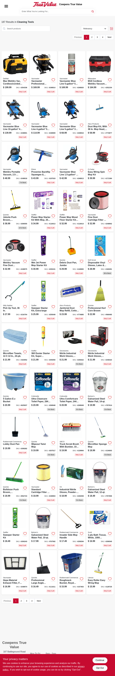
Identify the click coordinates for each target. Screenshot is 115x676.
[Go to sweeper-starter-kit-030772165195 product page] (15, 527)
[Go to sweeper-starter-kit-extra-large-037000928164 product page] (43, 300)
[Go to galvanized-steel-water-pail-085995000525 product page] (43, 527)
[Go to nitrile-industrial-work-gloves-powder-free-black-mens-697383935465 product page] (71, 345)
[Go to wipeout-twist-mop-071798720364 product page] (43, 436)
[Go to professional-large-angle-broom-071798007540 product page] (43, 572)
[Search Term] (57, 11)
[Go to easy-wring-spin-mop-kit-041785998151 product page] (100, 164)
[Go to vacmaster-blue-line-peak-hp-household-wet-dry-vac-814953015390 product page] (43, 118)
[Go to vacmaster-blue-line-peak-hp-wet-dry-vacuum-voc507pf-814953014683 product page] (71, 118)
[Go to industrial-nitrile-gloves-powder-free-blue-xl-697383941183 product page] (71, 481)
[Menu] (6, 6)
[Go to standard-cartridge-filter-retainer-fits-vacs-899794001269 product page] (43, 481)
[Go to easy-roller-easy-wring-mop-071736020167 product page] (100, 572)
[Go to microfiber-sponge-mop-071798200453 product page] (100, 436)
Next (109, 37)
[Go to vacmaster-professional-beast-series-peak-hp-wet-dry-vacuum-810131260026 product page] (43, 73)
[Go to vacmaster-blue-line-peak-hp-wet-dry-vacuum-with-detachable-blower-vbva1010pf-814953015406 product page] (15, 118)
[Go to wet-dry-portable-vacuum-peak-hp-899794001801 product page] (15, 164)
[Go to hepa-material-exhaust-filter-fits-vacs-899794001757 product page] (15, 572)
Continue (100, 660)
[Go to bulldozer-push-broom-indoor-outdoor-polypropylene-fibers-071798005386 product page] (15, 481)
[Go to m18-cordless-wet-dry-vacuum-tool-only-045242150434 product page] (100, 73)
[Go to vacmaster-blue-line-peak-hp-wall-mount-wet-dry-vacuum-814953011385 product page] (71, 164)
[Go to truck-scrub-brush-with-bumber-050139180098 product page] (71, 436)
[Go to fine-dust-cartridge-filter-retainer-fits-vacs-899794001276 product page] (100, 209)
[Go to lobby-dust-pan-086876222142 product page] (15, 436)
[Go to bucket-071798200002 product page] (15, 391)
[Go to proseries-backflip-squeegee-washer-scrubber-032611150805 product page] (43, 164)
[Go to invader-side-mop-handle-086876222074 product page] (71, 527)
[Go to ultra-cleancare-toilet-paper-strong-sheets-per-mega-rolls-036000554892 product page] (43, 391)
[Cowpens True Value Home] (45, 4)
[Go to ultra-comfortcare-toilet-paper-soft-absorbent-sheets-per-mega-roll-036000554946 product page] (71, 391)
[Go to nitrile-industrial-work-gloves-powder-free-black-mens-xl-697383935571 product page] (100, 345)
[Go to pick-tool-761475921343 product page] (15, 300)
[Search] (93, 11)
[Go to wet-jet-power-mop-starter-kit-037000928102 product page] (43, 255)
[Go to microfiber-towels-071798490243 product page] (15, 345)
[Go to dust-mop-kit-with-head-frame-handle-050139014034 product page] (100, 118)
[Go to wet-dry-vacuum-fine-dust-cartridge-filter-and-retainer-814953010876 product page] (15, 255)
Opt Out (100, 668)
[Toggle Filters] (111, 28)
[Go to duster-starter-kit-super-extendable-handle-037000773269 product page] (43, 345)
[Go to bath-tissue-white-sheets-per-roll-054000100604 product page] (100, 527)
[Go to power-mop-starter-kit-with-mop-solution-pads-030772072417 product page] (43, 209)
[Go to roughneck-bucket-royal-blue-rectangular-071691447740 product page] (71, 572)
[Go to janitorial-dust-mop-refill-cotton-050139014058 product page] (71, 300)
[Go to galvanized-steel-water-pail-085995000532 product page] (100, 481)
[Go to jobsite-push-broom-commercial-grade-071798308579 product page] (15, 209)
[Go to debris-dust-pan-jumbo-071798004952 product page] (71, 255)
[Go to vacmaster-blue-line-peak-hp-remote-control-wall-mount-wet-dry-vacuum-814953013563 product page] (71, 73)
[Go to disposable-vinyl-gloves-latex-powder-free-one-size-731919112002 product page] (100, 255)
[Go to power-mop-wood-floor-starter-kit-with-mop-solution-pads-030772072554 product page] (71, 209)
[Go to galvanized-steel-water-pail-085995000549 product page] (100, 391)
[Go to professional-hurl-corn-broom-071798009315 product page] (100, 300)
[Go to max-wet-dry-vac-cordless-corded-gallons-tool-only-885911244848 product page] (15, 73)
